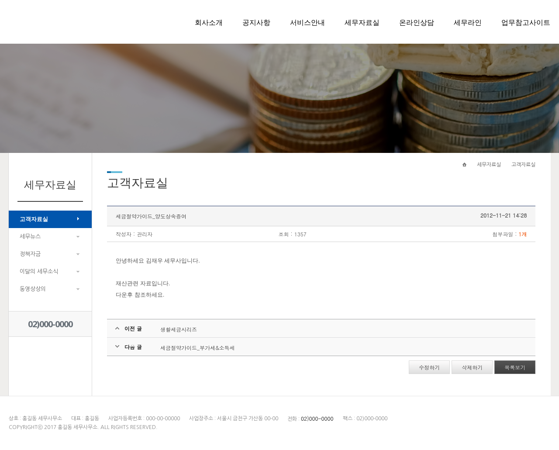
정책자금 (30, 254)
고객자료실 (34, 219)
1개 (522, 234)
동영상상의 (33, 289)
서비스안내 (307, 22)
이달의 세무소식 (39, 271)
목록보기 (514, 367)
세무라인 (468, 22)
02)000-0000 (50, 324)
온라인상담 (416, 22)
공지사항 (256, 22)
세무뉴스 (30, 236)
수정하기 (429, 367)
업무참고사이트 (525, 22)
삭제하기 (472, 367)
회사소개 (209, 22)
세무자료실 (362, 22)
